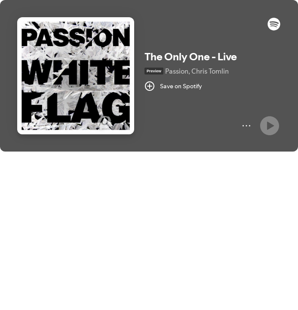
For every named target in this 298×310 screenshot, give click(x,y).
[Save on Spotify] (173, 86)
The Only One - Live (190, 56)
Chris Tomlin (210, 71)
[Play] (269, 125)
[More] (246, 126)
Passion (176, 71)
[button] (274, 28)
